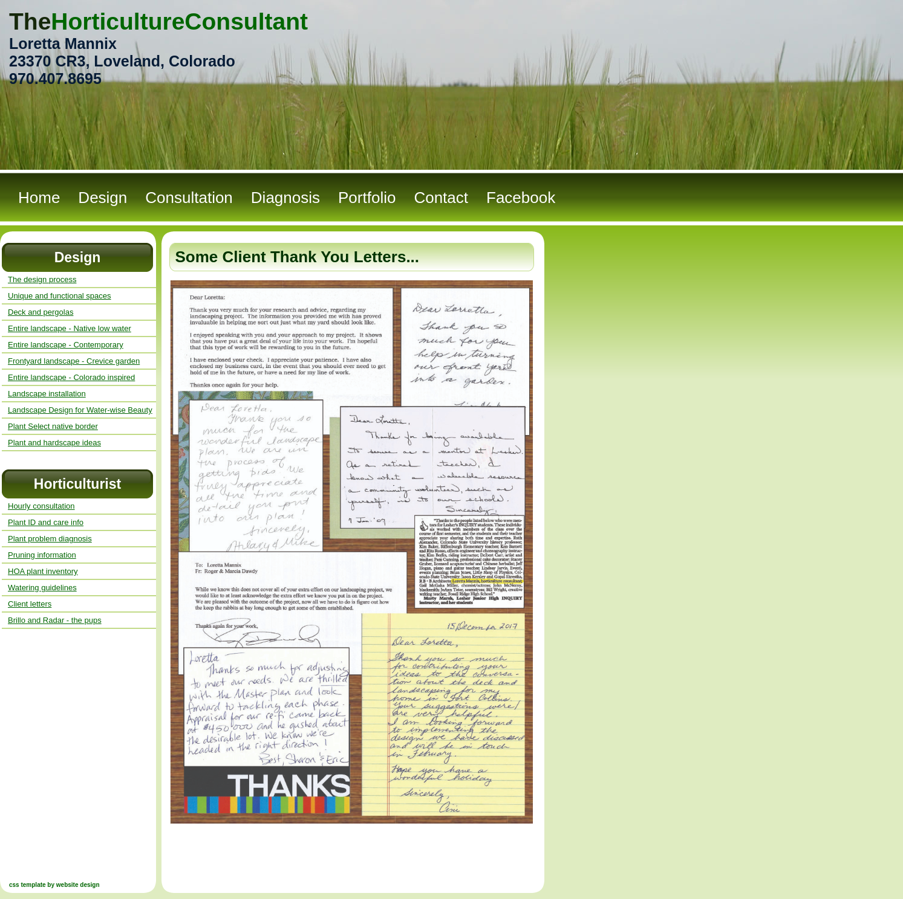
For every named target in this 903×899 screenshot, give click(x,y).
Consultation (189, 197)
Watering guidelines (42, 587)
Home (39, 197)
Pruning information (42, 554)
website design (78, 884)
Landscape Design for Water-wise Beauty (80, 409)
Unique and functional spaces (59, 295)
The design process (42, 279)
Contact (441, 197)
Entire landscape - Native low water (69, 328)
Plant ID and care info (45, 522)
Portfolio (367, 197)
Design (102, 197)
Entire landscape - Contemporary (65, 344)
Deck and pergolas (40, 312)
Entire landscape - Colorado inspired (71, 377)
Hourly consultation (41, 506)
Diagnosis (285, 197)
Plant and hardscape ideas (54, 442)
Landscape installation (47, 393)
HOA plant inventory (43, 571)
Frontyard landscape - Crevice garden (74, 361)
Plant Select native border (53, 426)
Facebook (520, 197)
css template (27, 884)
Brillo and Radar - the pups (55, 620)
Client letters (29, 603)
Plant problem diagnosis (50, 538)
